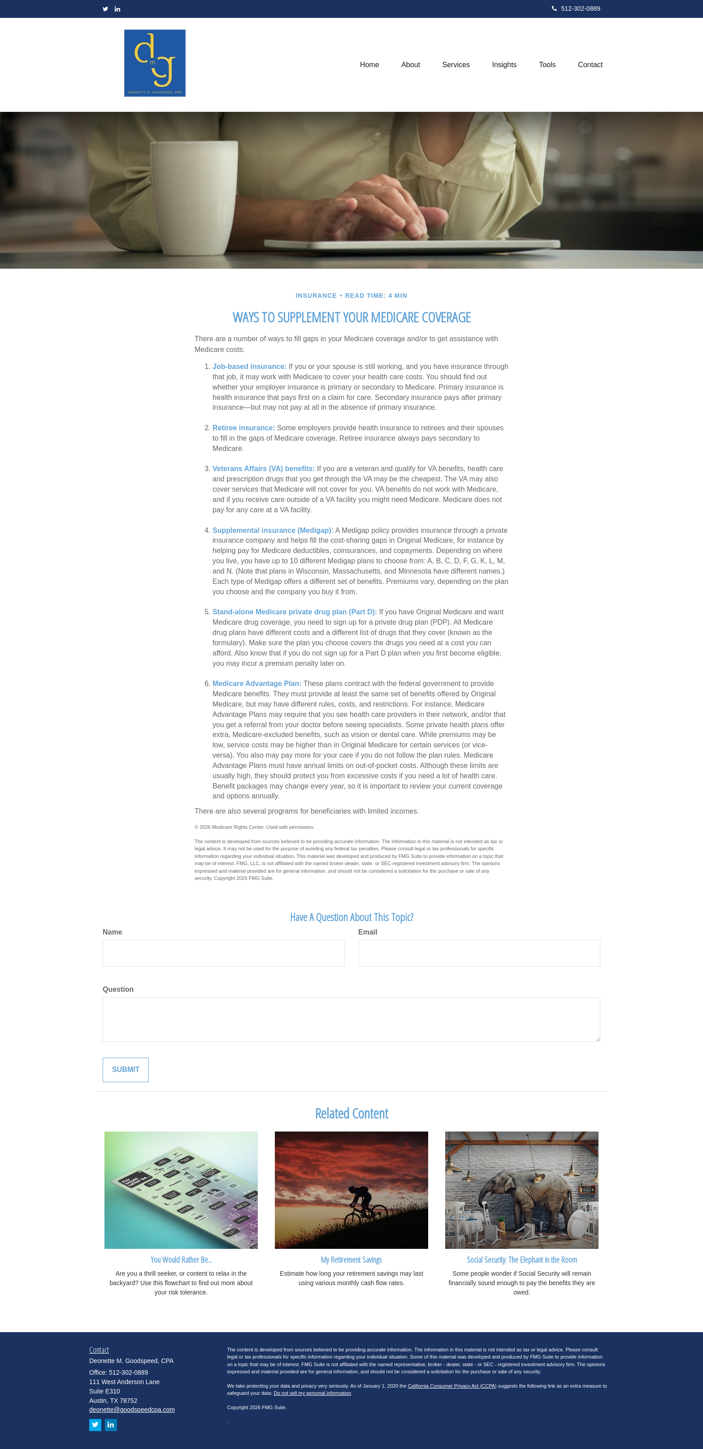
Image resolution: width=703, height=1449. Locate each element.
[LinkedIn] (117, 8)
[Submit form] (126, 1070)
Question (118, 989)
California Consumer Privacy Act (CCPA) (452, 1386)
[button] (409, 64)
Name (112, 932)
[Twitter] (105, 8)
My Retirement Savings (351, 1259)
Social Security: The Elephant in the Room (522, 1259)
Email (368, 932)
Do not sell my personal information (312, 1393)
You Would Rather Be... (181, 1259)
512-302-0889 (576, 8)
